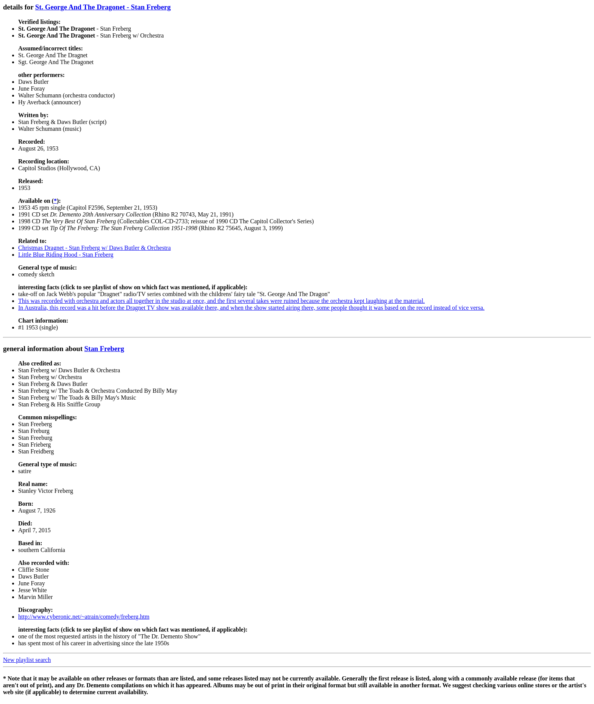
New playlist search (27, 660)
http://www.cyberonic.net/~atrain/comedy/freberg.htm (83, 616)
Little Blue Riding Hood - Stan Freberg (65, 254)
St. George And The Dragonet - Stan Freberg (103, 7)
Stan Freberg (104, 349)
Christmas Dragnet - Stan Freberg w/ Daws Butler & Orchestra (94, 248)
